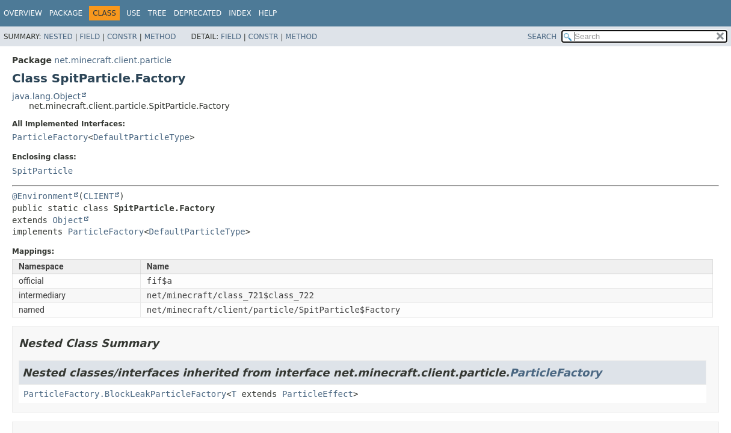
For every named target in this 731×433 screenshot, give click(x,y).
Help (268, 13)
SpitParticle (42, 171)
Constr (122, 36)
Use (133, 13)
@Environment (42, 196)
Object (67, 220)
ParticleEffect (317, 394)
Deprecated (198, 13)
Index (240, 13)
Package (65, 13)
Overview (23, 13)
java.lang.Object (46, 96)
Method (160, 36)
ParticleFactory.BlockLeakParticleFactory (124, 394)
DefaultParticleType (141, 137)
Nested (57, 36)
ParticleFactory (50, 137)
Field (89, 36)
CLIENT (99, 196)
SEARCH (542, 36)
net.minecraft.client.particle (112, 60)
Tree (157, 13)
